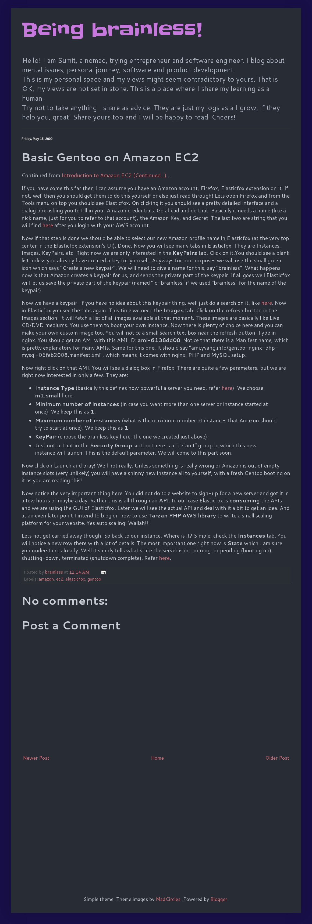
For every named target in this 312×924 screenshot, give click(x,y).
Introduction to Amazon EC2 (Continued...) (114, 175)
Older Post (277, 757)
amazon (46, 579)
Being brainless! (112, 30)
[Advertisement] (50, 819)
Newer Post (36, 757)
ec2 (59, 579)
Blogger (218, 899)
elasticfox (75, 579)
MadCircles (168, 899)
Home (157, 757)
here (47, 225)
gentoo (94, 579)
